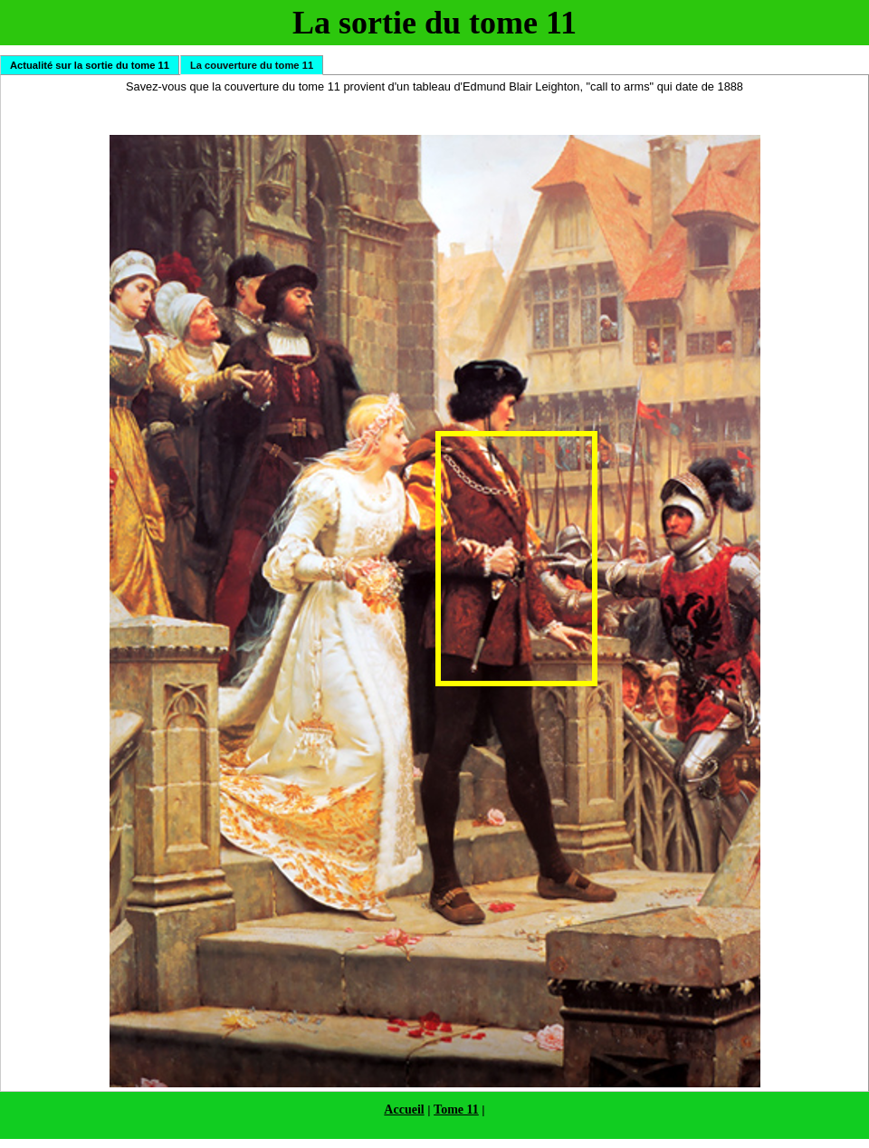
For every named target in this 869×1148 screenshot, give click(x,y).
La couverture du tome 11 (251, 65)
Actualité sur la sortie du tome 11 (89, 65)
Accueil (404, 1109)
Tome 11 (456, 1109)
